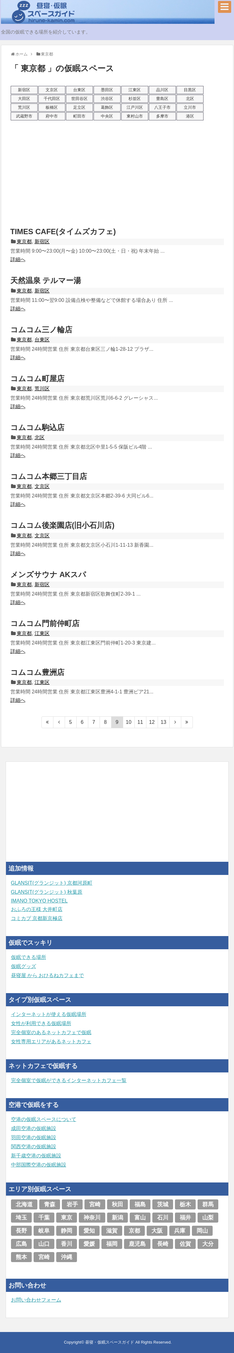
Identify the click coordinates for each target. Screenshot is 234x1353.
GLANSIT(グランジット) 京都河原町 (52, 883)
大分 (208, 1244)
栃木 (185, 1204)
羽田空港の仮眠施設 (33, 1137)
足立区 (79, 107)
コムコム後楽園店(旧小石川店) (62, 525)
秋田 (117, 1204)
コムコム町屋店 (37, 378)
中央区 (107, 116)
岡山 (202, 1231)
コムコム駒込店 (37, 427)
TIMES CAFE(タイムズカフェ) (63, 231)
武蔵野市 (24, 116)
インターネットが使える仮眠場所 (48, 1014)
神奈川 (92, 1217)
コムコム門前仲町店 (44, 623)
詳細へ (17, 259)
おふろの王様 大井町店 (37, 909)
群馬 (208, 1204)
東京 (66, 1217)
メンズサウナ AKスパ (48, 574)
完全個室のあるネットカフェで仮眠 (51, 1032)
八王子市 (162, 107)
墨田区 (107, 89)
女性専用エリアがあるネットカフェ (51, 1041)
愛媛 (89, 1244)
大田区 (24, 98)
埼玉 (21, 1217)
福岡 (111, 1244)
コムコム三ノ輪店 (41, 329)
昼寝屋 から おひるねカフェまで (47, 975)
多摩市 (162, 116)
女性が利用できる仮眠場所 (41, 1023)
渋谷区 (107, 98)
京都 (134, 1231)
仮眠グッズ (23, 966)
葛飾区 (107, 107)
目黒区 (190, 89)
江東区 (134, 89)
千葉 (44, 1217)
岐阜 (44, 1231)
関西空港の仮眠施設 (33, 1146)
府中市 (52, 116)
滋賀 (111, 1231)
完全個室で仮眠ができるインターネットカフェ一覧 (69, 1080)
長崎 (162, 1244)
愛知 (89, 1231)
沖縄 (66, 1257)
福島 (140, 1204)
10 (129, 722)
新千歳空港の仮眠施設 (36, 1155)
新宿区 (24, 89)
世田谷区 (79, 98)
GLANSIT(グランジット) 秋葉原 (47, 892)
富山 (140, 1217)
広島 (21, 1244)
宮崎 (95, 1204)
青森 (49, 1204)
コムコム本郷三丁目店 (48, 476)
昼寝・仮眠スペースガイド (109, 1342)
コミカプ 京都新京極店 (37, 918)
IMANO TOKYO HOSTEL (39, 900)
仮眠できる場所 (28, 957)
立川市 (190, 107)
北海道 (24, 1204)
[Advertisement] (117, 173)
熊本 (21, 1257)
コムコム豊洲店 (37, 672)
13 (163, 722)
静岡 (66, 1231)
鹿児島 (137, 1244)
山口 (44, 1244)
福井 (185, 1217)
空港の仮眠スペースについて (43, 1119)
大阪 (157, 1231)
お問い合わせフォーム (36, 1300)
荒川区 (24, 107)
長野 (21, 1231)
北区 (190, 98)
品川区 (162, 89)
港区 (190, 116)
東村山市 (135, 116)
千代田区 (52, 98)
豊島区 (162, 98)
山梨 (208, 1217)
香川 (66, 1244)
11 (140, 722)
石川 (162, 1217)
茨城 (162, 1204)
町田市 (79, 116)
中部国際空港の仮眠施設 (38, 1164)
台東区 (79, 89)
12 (152, 722)
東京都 (24, 241)
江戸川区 (135, 107)
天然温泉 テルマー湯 (45, 280)
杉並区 (134, 98)
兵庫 (179, 1231)
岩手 (72, 1204)
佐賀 (185, 1244)
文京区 (52, 89)
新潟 (117, 1217)
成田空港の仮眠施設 (33, 1128)
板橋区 (52, 107)
